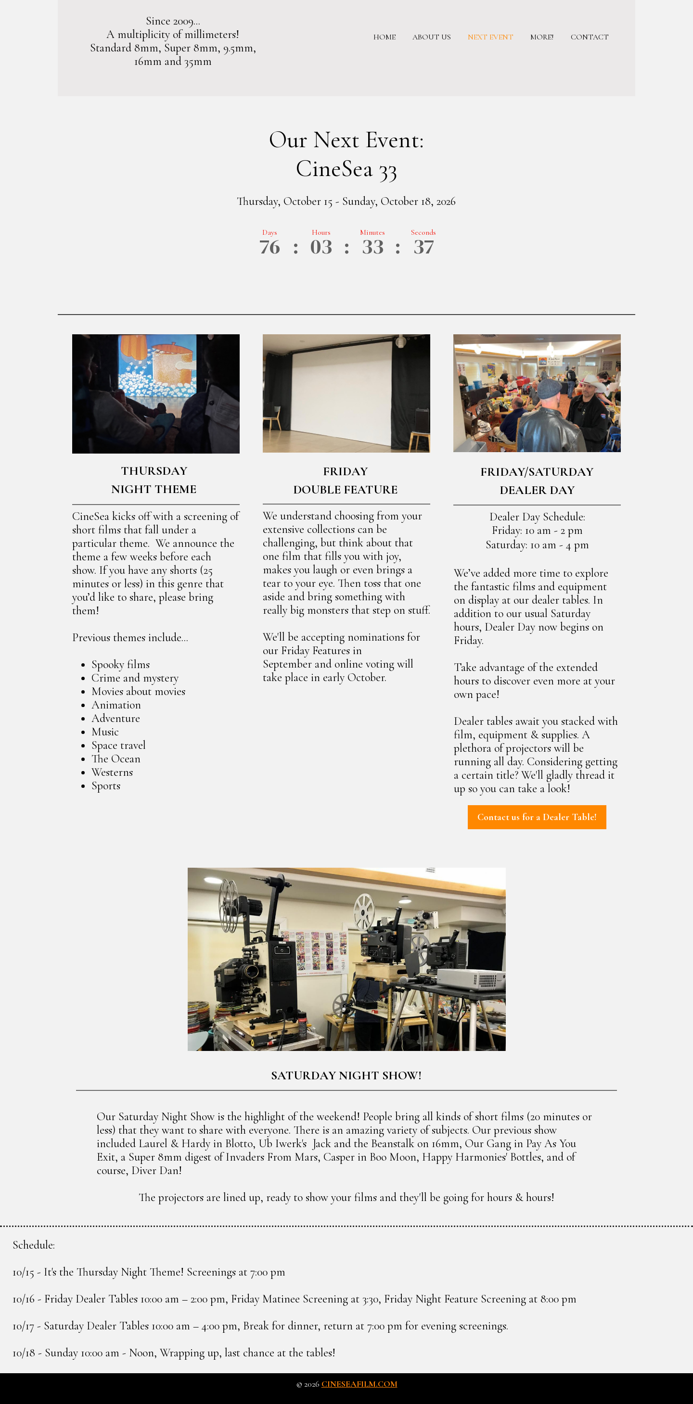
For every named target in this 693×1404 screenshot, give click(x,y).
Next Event (490, 37)
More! (542, 37)
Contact (590, 37)
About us (431, 37)
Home (384, 37)
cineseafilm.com (359, 1384)
